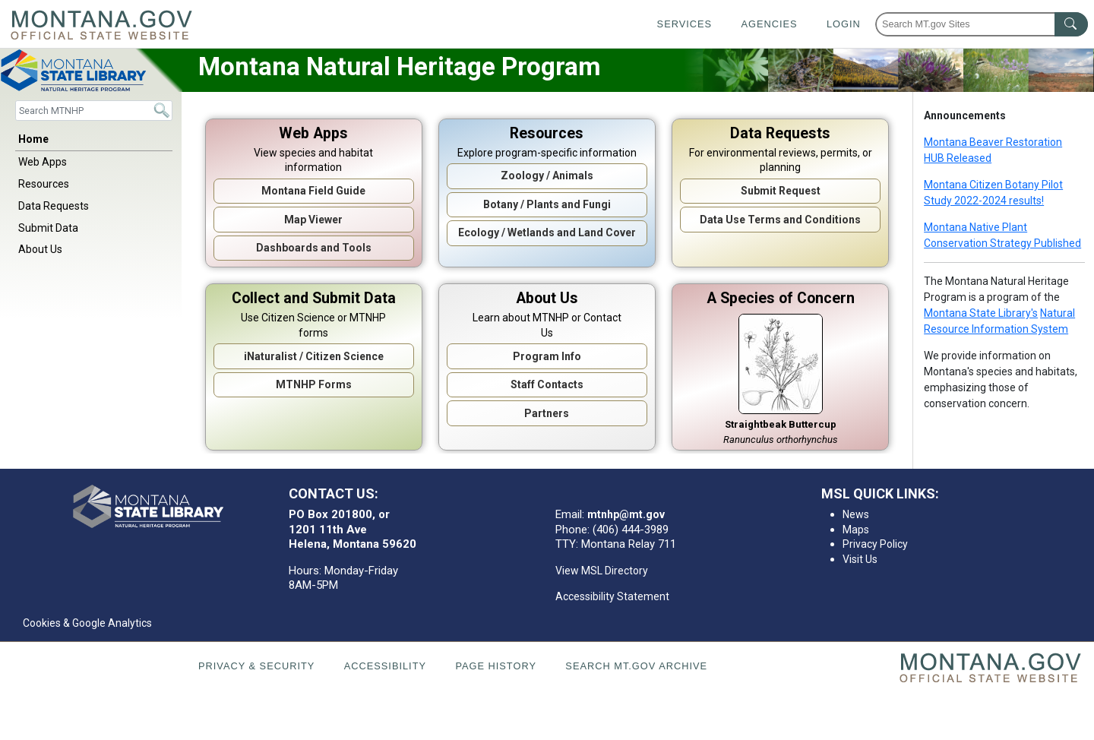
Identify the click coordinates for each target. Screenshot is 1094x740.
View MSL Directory (601, 570)
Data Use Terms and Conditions (780, 219)
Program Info (547, 356)
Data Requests (53, 206)
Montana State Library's (981, 313)
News (856, 514)
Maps (856, 529)
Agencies (769, 24)
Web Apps (42, 162)
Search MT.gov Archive (636, 666)
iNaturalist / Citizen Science (314, 356)
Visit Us (860, 559)
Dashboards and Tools (314, 248)
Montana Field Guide (313, 191)
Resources (43, 184)
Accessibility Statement (612, 596)
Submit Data (48, 228)
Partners (546, 413)
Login (844, 24)
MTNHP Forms (314, 384)
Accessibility (385, 666)
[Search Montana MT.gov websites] (981, 24)
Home (33, 139)
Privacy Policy (875, 544)
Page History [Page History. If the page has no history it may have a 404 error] (495, 666)
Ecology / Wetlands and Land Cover (547, 232)
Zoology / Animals (547, 175)
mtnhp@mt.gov (626, 514)
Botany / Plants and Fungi (547, 204)
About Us (40, 249)
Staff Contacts (547, 384)
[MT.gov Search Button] (1071, 24)
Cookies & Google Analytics (87, 623)
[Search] (93, 110)
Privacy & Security (256, 666)
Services (684, 24)
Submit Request (780, 191)
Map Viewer (313, 219)
